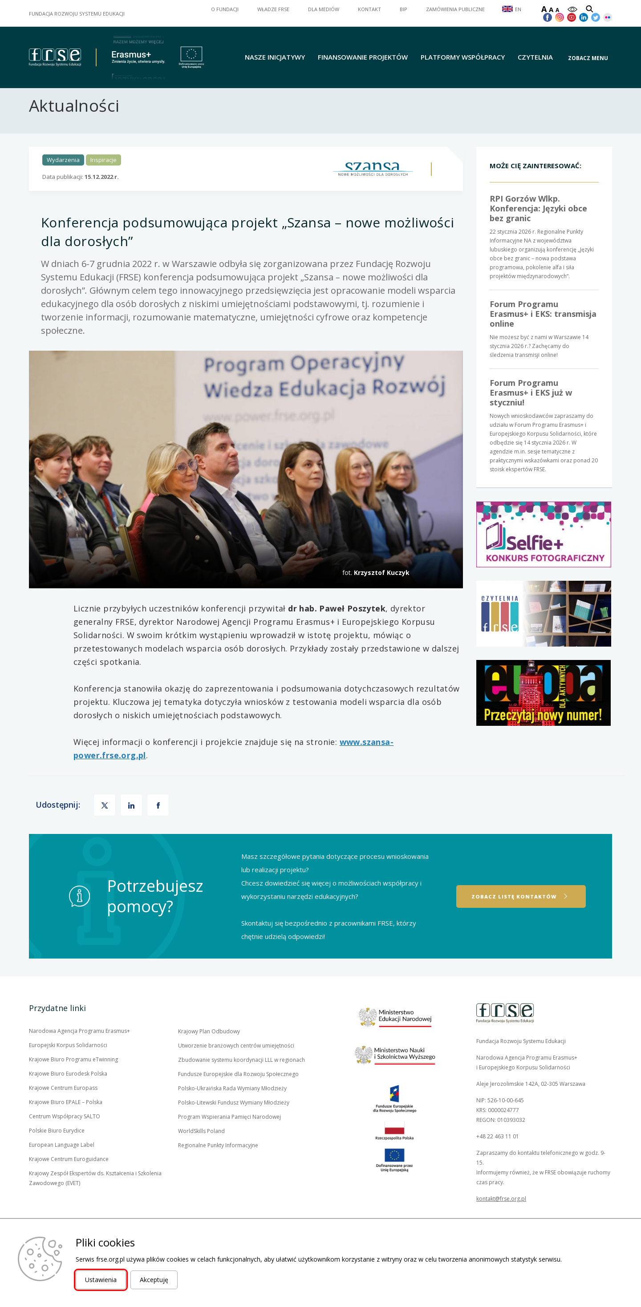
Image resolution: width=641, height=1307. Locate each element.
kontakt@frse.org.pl (501, 1214)
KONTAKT (369, 9)
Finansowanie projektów (363, 57)
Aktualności (93, 99)
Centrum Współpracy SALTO (64, 1132)
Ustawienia (101, 1279)
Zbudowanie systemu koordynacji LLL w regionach (241, 1075)
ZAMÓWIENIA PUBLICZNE (455, 9)
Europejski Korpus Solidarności (68, 1060)
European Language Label (61, 1160)
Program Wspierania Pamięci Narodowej (229, 1132)
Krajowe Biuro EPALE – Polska (65, 1118)
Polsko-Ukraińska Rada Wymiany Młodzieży (232, 1104)
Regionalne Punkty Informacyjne (218, 1161)
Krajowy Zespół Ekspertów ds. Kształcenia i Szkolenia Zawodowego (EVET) (95, 1194)
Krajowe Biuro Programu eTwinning (73, 1075)
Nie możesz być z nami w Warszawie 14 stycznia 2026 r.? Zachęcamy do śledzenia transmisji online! (544, 344)
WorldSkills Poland (201, 1147)
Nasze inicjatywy (275, 57)
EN (518, 9)
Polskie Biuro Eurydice (57, 1146)
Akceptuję (154, 1279)
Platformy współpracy (463, 57)
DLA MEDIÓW (323, 9)
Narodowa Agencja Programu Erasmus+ (79, 1047)
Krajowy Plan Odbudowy (209, 1047)
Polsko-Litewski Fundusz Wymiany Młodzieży (233, 1118)
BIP (403, 9)
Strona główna (46, 99)
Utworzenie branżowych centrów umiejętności (236, 1061)
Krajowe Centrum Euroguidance (69, 1175)
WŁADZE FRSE (273, 9)
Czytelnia (535, 57)
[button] (590, 57)
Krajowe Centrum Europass (63, 1104)
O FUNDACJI (225, 9)
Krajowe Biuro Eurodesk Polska (68, 1089)
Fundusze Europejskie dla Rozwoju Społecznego (238, 1090)
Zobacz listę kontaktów (513, 911)
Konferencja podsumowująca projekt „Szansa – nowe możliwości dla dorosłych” (227, 99)
